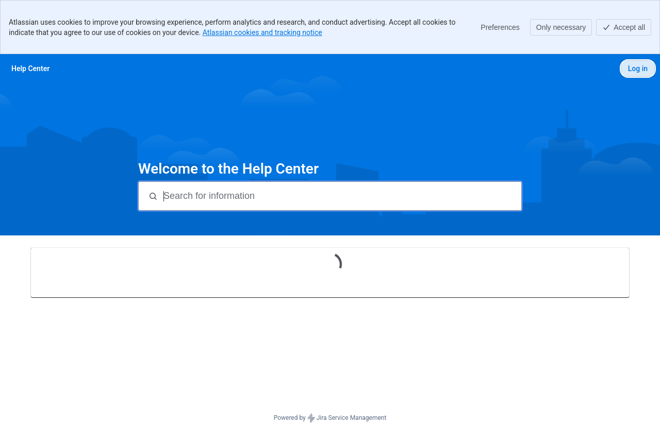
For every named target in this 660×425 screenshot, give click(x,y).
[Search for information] (341, 196)
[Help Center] (30, 68)
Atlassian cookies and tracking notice (262, 32)
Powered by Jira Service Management (330, 418)
